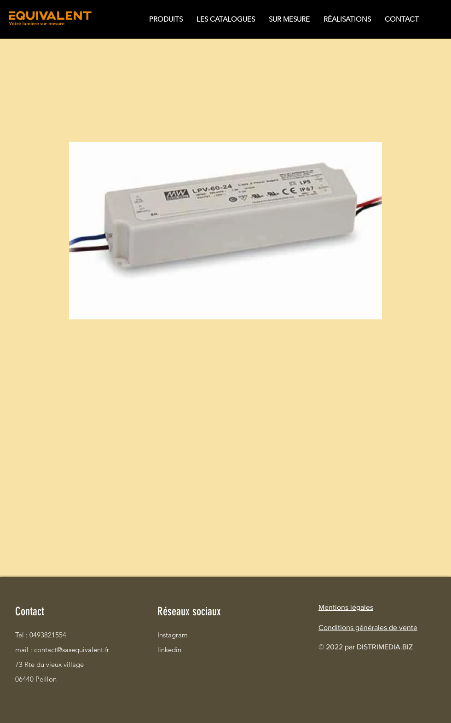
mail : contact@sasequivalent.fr (47, 649)
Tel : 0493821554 (40, 634)
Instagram (172, 634)
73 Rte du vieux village (47, 664)
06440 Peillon (36, 679)
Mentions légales (345, 607)
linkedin (169, 649)
